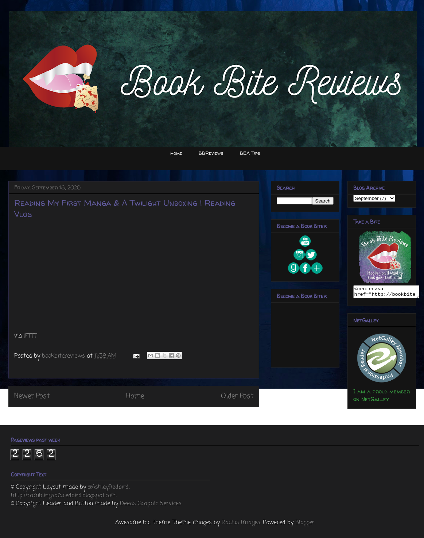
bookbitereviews (64, 356)
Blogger (305, 522)
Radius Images (241, 522)
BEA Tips (250, 153)
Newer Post (32, 396)
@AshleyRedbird (108, 487)
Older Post (237, 396)
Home (176, 153)
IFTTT (30, 336)
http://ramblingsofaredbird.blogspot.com (64, 495)
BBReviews (211, 153)
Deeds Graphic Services (151, 503)
